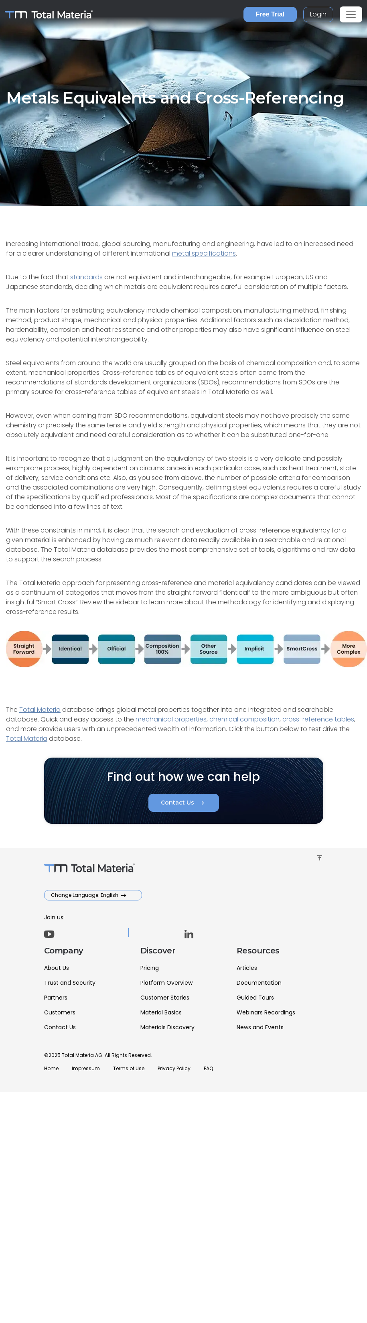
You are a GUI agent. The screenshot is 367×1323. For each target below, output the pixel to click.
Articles (247, 968)
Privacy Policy (174, 1068)
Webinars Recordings (266, 1012)
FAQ (208, 1068)
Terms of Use (128, 1068)
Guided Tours (255, 998)
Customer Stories (164, 998)
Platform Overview (166, 983)
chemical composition (244, 719)
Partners (55, 998)
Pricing (149, 968)
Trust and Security (69, 983)
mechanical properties (171, 719)
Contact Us (184, 803)
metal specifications (204, 253)
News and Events (260, 1027)
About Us (56, 968)
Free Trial (270, 14)
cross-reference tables (317, 719)
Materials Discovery (167, 1027)
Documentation (259, 983)
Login (318, 14)
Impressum (86, 1068)
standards (86, 277)
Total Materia (40, 709)
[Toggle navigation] (351, 14)
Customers (59, 1012)
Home (51, 1068)
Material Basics (161, 1012)
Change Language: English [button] (85, 895)
